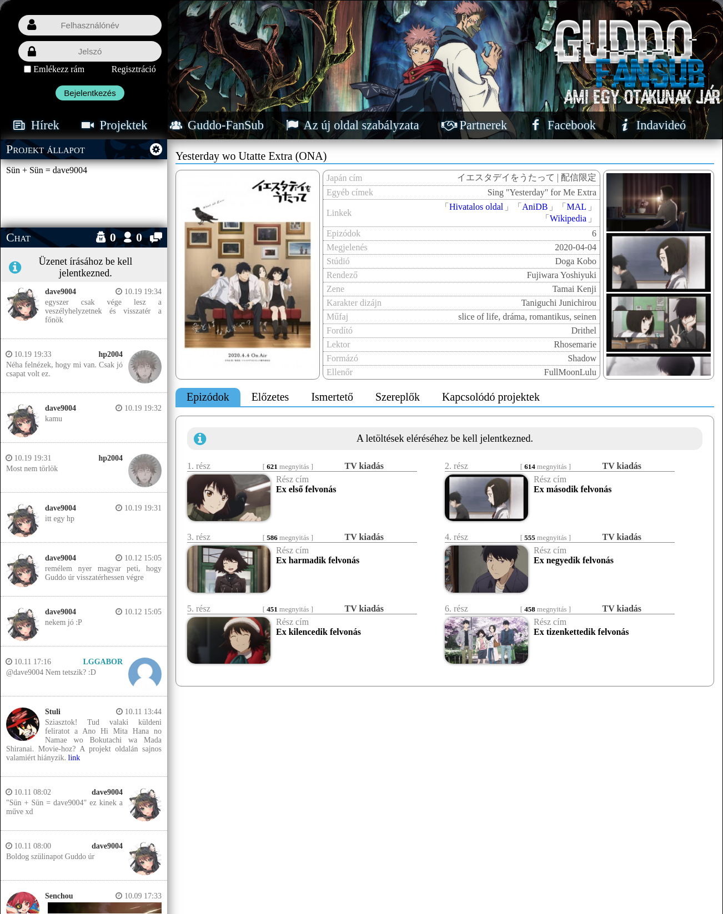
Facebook (561, 125)
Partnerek (473, 125)
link (74, 758)
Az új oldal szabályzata (351, 125)
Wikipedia (568, 218)
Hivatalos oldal (476, 206)
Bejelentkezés (90, 93)
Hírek (35, 125)
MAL (576, 206)
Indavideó (651, 125)
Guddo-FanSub (215, 125)
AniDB (535, 206)
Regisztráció (134, 69)
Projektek (113, 125)
